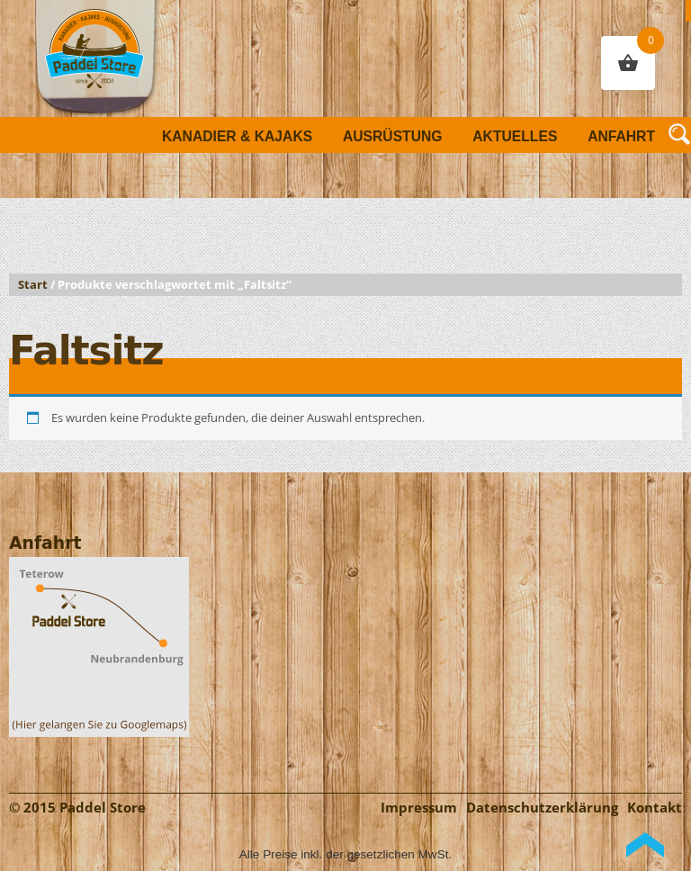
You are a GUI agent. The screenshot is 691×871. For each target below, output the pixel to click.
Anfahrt (621, 136)
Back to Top (645, 845)
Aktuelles (514, 136)
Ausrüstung (393, 136)
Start (33, 284)
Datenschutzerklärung (542, 807)
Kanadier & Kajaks (237, 136)
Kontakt (654, 807)
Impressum (419, 807)
